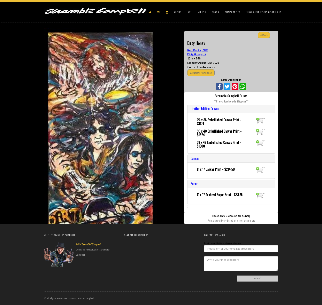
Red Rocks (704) (197, 50)
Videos (202, 12)
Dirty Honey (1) (196, 54)
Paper (194, 183)
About (178, 12)
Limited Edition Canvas (205, 108)
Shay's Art (232, 12)
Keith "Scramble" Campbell (88, 244)
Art (190, 12)
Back (264, 35)
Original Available (201, 72)
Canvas (195, 158)
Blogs (215, 12)
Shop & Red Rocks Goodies (263, 12)
